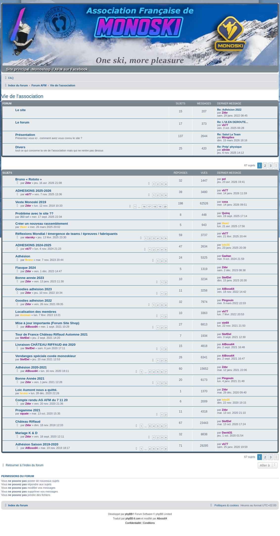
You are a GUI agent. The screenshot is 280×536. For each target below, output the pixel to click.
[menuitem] (9, 78)
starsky (30, 237)
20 (165, 206)
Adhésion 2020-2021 (31, 367)
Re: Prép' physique (229, 146)
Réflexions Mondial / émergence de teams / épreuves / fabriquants (66, 234)
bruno (24, 393)
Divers (20, 147)
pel (224, 178)
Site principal (17, 69)
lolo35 (226, 244)
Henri (23, 226)
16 (144, 206)
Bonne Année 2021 (30, 378)
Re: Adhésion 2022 (229, 109)
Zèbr (225, 112)
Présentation (25, 135)
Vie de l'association (22, 96)
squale (24, 413)
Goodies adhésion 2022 (33, 300)
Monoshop (41, 69)
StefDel (226, 277)
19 (160, 206)
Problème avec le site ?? (34, 213)
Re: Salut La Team (229, 134)
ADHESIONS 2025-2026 (33, 191)
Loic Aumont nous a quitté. (36, 390)
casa (225, 201)
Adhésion (22, 256)
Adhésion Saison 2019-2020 (36, 444)
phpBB (128, 514)
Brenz (29, 259)
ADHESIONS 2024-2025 (33, 245)
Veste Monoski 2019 (30, 202)
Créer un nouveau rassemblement (41, 223)
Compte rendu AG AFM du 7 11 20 (41, 400)
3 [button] (271, 165)
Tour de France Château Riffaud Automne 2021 (51, 334)
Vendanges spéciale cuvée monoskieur (45, 356)
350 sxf (24, 216)
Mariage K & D (26, 433)
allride (226, 149)
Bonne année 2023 (29, 278)
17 (149, 206)
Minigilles (228, 137)
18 (154, 206)
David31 (227, 432)
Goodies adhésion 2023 (33, 289)
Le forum (22, 122)
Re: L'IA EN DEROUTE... (232, 122)
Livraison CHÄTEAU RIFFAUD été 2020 (45, 344)
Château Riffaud (27, 421)
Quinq (226, 213)
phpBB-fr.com (132, 518)
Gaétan (226, 255)
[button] (276, 166)
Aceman (25, 315)
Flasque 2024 (25, 267)
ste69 (225, 322)
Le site (20, 110)
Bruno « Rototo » (28, 179)
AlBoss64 (228, 288)
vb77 (225, 124)
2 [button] (265, 165)
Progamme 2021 (27, 410)
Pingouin (227, 300)
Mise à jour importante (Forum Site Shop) (47, 323)
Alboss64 (162, 518)
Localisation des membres (35, 312)
